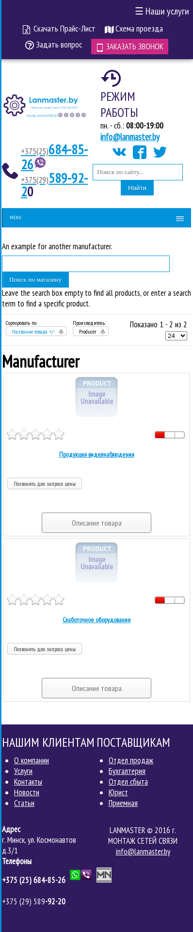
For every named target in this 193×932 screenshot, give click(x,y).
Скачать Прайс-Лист (59, 28)
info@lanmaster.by (130, 137)
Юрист (118, 792)
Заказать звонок (129, 46)
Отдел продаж (131, 760)
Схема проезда (134, 28)
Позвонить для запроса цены (45, 483)
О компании (31, 760)
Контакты (28, 781)
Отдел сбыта (128, 781)
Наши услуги (162, 11)
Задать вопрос (53, 44)
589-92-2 (54, 184)
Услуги (23, 771)
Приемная (123, 803)
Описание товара (97, 523)
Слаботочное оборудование (97, 619)
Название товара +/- (33, 331)
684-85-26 (54, 156)
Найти (137, 188)
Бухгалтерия (127, 771)
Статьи (24, 803)
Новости (26, 792)
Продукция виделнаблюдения (96, 454)
